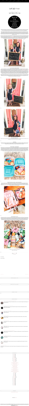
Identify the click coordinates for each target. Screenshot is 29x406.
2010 (14, 384)
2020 (14, 356)
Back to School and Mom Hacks (14, 369)
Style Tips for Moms (6, 320)
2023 (14, 354)
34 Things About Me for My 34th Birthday (9, 330)
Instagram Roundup (15, 363)
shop (13, 1)
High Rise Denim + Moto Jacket (14, 362)
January (14, 377)
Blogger (16, 397)
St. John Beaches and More (7, 335)
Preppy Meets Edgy (6, 325)
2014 (14, 381)
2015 (14, 380)
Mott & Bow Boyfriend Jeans (7, 310)
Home (14, 274)
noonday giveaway (6, 315)
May (14, 374)
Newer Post (26, 274)
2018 (14, 378)
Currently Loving (6, 340)
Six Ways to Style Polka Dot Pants (8, 305)
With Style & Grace (14, 9)
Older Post (2, 274)
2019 (14, 357)
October (14, 359)
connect (9, 1)
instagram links (18, 1)
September (14, 360)
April (14, 375)
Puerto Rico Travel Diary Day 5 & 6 (15, 371)
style (16, 253)
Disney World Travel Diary (15, 365)
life (14, 253)
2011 (14, 383)
